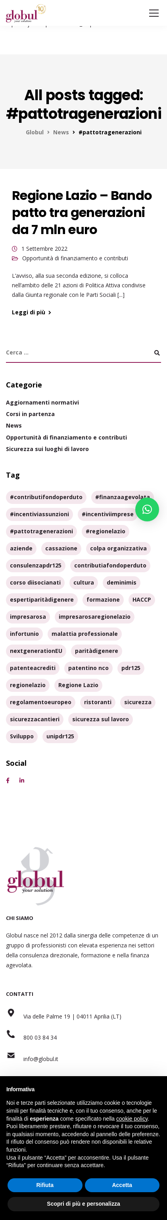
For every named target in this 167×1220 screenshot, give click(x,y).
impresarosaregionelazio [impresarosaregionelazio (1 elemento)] (95, 616)
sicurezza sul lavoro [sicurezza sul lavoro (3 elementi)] (100, 719)
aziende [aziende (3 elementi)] (21, 548)
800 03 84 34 (31, 1037)
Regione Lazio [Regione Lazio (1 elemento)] (78, 685)
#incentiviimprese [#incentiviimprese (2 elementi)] (108, 514)
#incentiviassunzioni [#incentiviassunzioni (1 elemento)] (39, 514)
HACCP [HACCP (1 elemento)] (141, 599)
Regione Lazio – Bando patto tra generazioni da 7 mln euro (82, 212)
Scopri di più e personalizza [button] (83, 1204)
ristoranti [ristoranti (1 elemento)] (97, 702)
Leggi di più (28, 312)
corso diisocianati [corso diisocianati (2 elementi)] (35, 582)
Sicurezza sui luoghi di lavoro (47, 449)
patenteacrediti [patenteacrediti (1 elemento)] (33, 668)
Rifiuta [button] (45, 1185)
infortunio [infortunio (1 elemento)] (24, 633)
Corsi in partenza (30, 414)
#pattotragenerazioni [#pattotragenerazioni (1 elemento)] (41, 531)
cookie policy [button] (132, 1118)
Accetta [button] (122, 1185)
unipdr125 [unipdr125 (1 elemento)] (60, 736)
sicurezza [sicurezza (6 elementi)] (138, 702)
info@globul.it (32, 1059)
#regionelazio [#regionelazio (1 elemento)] (105, 531)
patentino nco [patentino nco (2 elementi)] (88, 668)
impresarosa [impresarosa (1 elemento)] (28, 616)
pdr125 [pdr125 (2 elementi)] (130, 668)
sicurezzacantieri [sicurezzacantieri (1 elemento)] (35, 719)
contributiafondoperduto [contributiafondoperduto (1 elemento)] (110, 565)
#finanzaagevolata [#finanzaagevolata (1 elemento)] (122, 497)
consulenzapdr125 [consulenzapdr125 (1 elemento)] (35, 565)
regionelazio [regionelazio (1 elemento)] (28, 685)
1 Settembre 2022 (44, 248)
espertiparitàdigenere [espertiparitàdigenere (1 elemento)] (42, 599)
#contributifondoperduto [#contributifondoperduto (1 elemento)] (46, 497)
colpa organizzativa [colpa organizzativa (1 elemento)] (118, 548)
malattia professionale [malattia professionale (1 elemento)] (85, 633)
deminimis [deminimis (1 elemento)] (121, 582)
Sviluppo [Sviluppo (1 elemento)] (22, 736)
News (14, 425)
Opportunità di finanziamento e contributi (75, 258)
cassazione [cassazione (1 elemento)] (61, 548)
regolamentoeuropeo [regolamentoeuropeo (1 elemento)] (40, 702)
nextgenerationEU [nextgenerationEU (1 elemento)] (36, 651)
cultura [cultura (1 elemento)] (83, 582)
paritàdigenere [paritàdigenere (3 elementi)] (96, 651)
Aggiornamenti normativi (42, 402)
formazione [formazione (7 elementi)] (103, 599)
